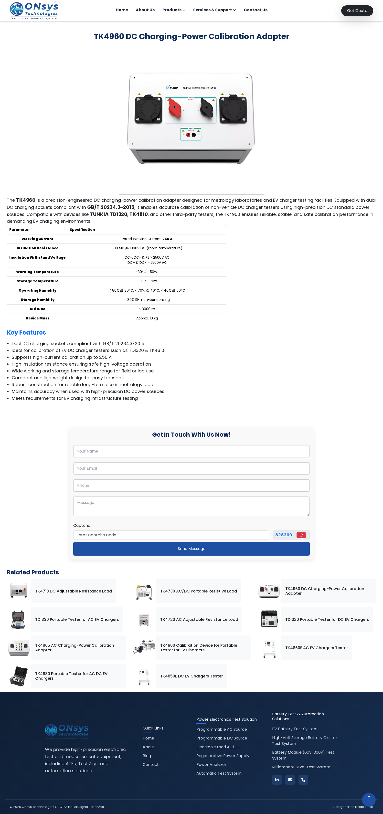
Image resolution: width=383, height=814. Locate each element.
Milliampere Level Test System (301, 767)
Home (122, 10)
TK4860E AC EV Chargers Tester (316, 648)
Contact (151, 764)
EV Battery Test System (295, 729)
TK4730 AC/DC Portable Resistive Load (198, 591)
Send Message (191, 548)
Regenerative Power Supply (222, 756)
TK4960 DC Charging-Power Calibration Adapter (324, 591)
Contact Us (255, 10)
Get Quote (357, 10)
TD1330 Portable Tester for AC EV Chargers (77, 619)
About (148, 747)
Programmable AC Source (221, 729)
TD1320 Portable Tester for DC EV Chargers (327, 619)
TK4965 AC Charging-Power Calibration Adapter (74, 648)
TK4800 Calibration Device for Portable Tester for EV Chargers (198, 648)
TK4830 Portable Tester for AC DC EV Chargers (71, 676)
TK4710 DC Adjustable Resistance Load (73, 591)
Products (173, 10)
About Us (145, 10)
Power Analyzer (211, 764)
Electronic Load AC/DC (218, 747)
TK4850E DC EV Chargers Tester (191, 676)
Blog (147, 756)
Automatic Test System (219, 773)
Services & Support (214, 10)
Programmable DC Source (221, 738)
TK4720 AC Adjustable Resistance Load (199, 619)
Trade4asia (364, 806)
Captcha (81, 525)
